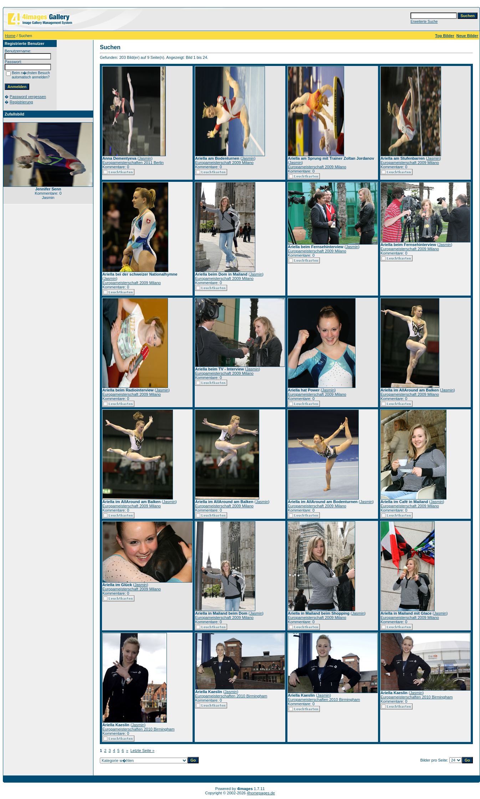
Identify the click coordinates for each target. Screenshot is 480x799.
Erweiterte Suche (424, 22)
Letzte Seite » (142, 750)
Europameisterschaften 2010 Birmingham (138, 729)
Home (10, 36)
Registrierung (21, 102)
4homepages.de (261, 793)
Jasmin (145, 158)
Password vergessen (28, 96)
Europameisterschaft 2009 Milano (224, 162)
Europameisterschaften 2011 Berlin (133, 162)
